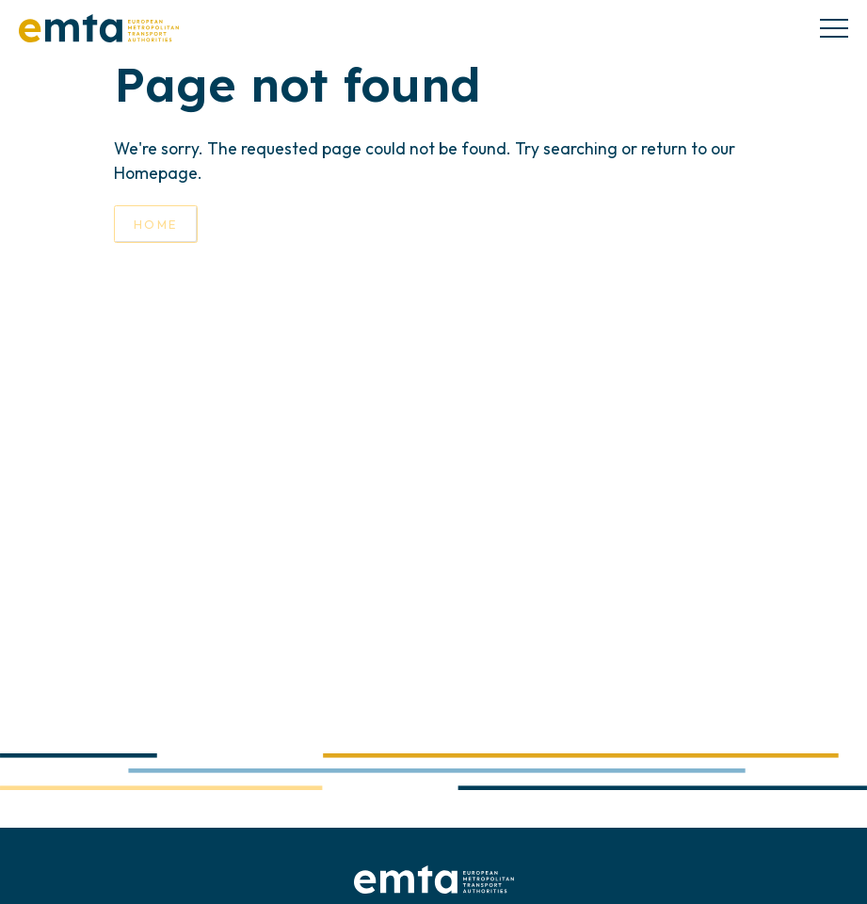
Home (156, 224)
